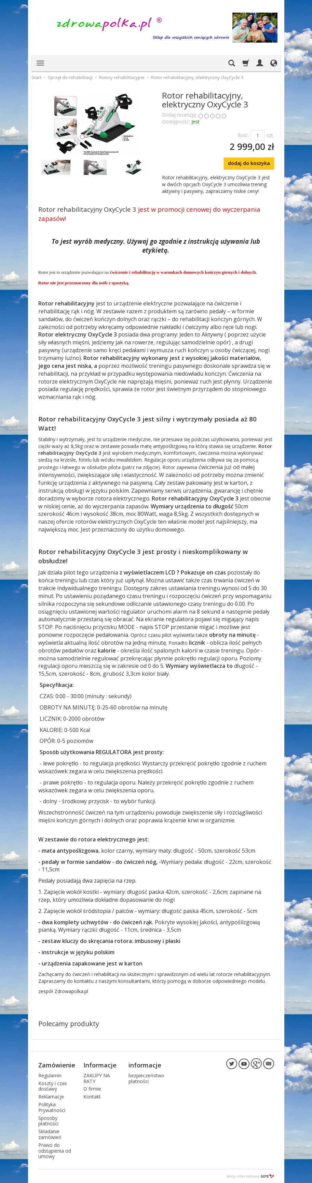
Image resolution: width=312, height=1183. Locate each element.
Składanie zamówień (50, 1134)
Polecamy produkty (68, 1023)
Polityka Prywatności (51, 1107)
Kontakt (92, 1096)
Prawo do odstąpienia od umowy (54, 1151)
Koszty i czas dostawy (52, 1086)
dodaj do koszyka (249, 163)
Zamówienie (56, 1065)
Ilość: (243, 135)
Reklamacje (51, 1096)
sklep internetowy (250, 1176)
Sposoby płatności (48, 1121)
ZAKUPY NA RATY (96, 1078)
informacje (144, 1065)
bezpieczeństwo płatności (146, 1078)
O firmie (92, 1088)
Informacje (100, 1065)
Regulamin (50, 1075)
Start (36, 77)
